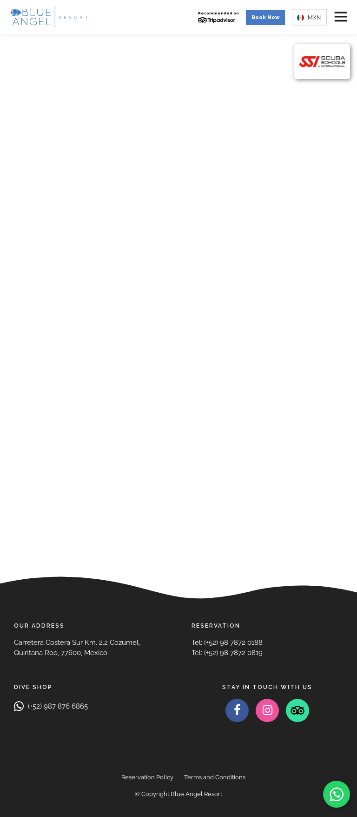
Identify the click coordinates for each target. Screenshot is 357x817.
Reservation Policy (147, 777)
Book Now (265, 17)
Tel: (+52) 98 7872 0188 (227, 642)
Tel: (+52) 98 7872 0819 (227, 653)
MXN (309, 17)
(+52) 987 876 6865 (51, 706)
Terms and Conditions (214, 777)
